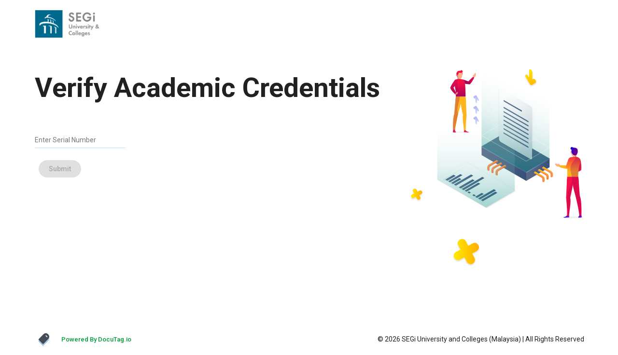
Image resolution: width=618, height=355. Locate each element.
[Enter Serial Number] (73, 140)
